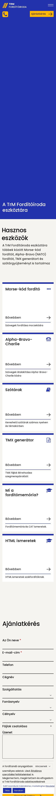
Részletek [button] (50, 786)
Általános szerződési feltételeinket (22, 772)
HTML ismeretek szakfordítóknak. (24, 577)
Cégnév (8, 677)
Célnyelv (8, 714)
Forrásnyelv (11, 702)
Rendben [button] (18, 790)
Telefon (7, 665)
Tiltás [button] (7, 790)
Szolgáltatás (12, 689)
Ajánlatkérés (41, 14)
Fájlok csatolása (14, 726)
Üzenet (7, 732)
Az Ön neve (11, 640)
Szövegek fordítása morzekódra (24, 325)
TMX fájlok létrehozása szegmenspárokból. (18, 474)
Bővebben (13, 317)
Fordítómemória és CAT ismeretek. (26, 526)
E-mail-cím (12, 652)
